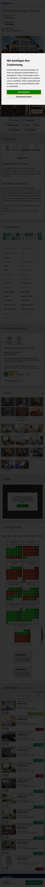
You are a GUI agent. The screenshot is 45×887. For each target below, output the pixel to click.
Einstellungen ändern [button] (24, 97)
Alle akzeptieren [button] (24, 92)
